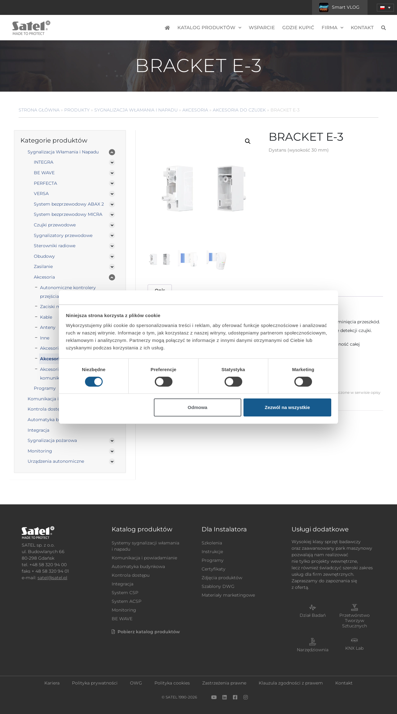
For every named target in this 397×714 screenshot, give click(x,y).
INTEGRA (43, 162)
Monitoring (40, 451)
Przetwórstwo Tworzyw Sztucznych (354, 620)
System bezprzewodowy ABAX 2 (69, 204)
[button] (385, 7)
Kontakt (362, 27)
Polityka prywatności (95, 683)
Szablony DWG (218, 586)
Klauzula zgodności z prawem (291, 683)
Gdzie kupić (298, 27)
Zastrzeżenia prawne (224, 683)
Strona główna (39, 110)
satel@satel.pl (52, 577)
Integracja (38, 430)
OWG (136, 683)
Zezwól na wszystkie (287, 407)
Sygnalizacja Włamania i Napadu (136, 110)
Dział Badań (313, 615)
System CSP (125, 592)
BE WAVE (44, 172)
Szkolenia (212, 543)
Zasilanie (43, 266)
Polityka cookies (172, 683)
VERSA (41, 193)
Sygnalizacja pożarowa (52, 440)
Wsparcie (262, 27)
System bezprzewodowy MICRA (68, 214)
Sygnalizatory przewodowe (63, 235)
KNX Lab (354, 648)
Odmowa (197, 407)
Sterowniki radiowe (54, 245)
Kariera (52, 683)
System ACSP (126, 601)
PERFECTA (45, 183)
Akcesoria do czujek (239, 110)
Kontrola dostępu (130, 575)
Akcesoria (195, 110)
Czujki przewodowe (55, 225)
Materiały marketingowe (228, 595)
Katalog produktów (209, 28)
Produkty (77, 110)
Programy (213, 560)
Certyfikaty (213, 569)
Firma (332, 28)
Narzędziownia (312, 650)
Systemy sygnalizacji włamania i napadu (145, 546)
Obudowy (44, 256)
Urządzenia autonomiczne (56, 461)
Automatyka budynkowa (138, 566)
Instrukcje (212, 551)
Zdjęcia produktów (222, 577)
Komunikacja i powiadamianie (144, 558)
